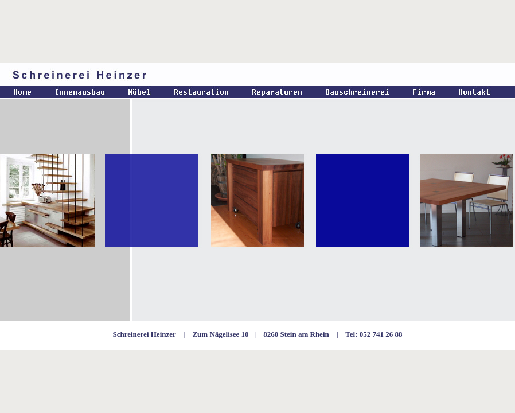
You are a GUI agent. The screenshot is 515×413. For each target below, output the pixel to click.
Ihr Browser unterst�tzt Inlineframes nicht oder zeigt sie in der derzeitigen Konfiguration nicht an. (257, 206)
